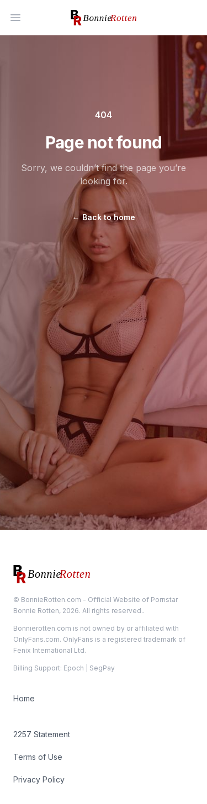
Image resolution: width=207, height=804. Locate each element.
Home (24, 698)
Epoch (73, 668)
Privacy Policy (39, 779)
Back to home (103, 217)
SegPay (102, 668)
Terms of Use (37, 757)
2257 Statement (41, 734)
